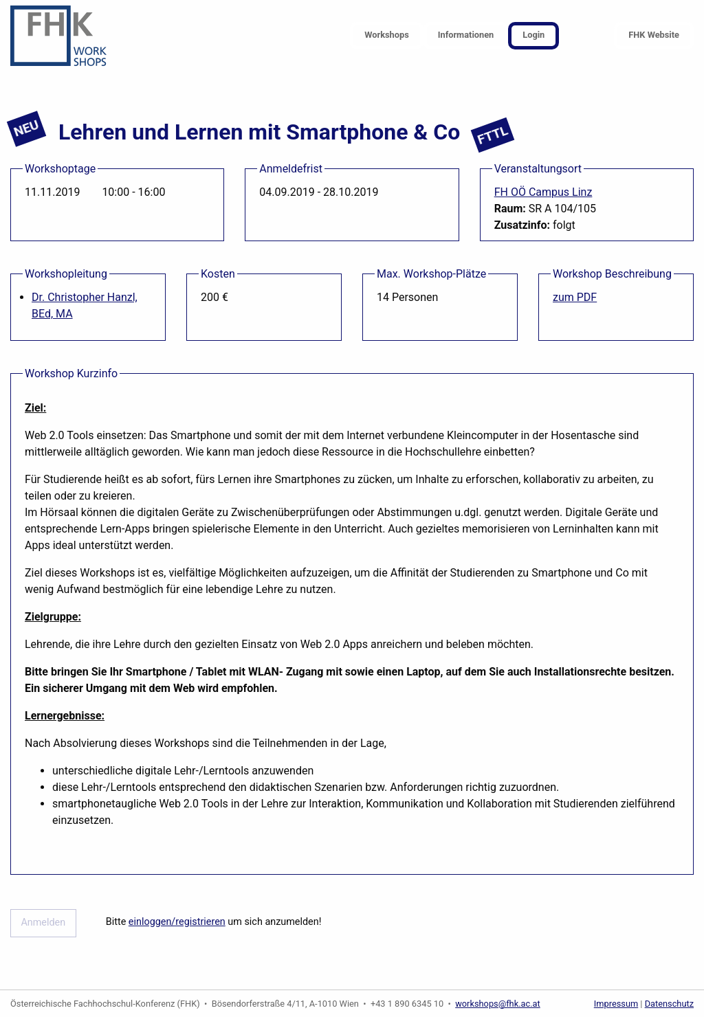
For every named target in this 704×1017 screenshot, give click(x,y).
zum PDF (575, 297)
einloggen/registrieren (177, 922)
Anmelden (43, 922)
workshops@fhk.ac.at (497, 1003)
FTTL (493, 135)
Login (533, 35)
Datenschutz (669, 1003)
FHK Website (653, 35)
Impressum (616, 1003)
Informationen (466, 35)
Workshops (386, 35)
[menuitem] (386, 36)
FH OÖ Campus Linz (543, 192)
